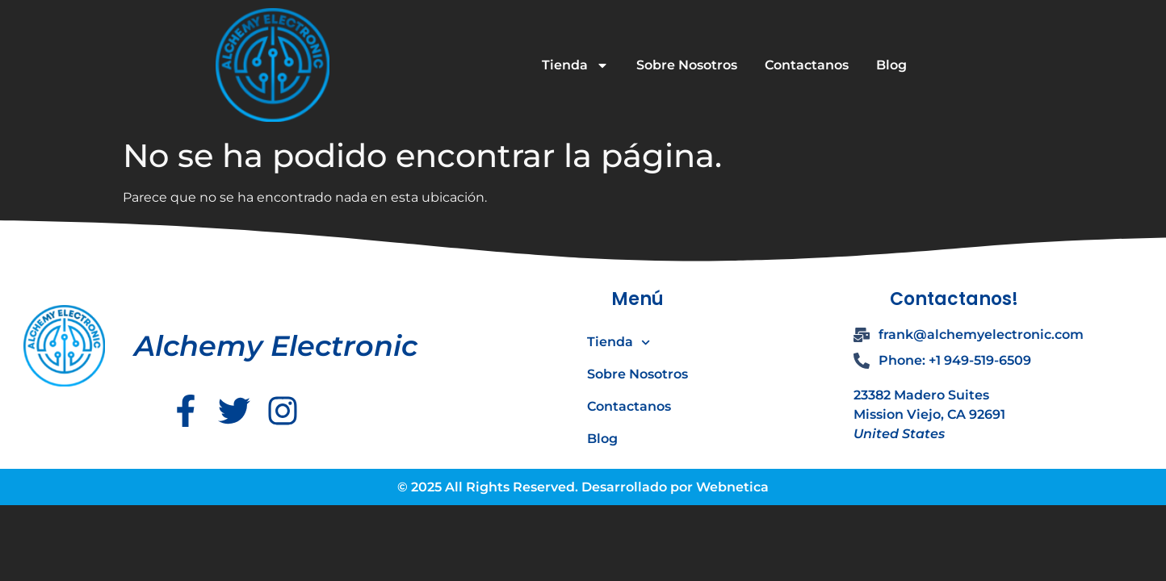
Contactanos (807, 65)
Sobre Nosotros (686, 65)
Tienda (575, 65)
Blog (891, 65)
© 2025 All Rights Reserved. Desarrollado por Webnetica (583, 487)
